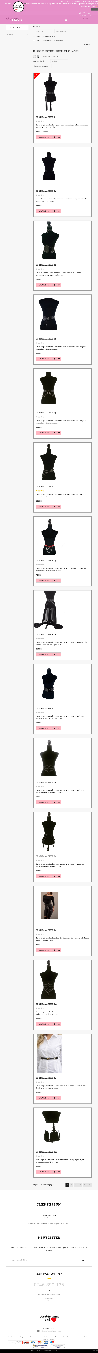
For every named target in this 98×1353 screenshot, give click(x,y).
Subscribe (83, 1260)
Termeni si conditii (74, 1337)
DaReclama (95, 1350)
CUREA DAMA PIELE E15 (46, 560)
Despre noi (23, 1337)
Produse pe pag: (41, 66)
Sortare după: (39, 61)
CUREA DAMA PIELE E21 (46, 1078)
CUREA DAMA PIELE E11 (46, 265)
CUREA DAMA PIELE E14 (46, 487)
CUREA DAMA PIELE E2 (46, 930)
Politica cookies (36, 1337)
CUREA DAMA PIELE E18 (46, 782)
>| (89, 1185)
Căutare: (36, 26)
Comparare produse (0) (50, 56)
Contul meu (12, 1337)
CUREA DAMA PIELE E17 (46, 708)
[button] (97, 6)
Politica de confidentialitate (54, 1337)
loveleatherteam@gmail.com (49, 1294)
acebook (49, 1299)
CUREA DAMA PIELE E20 (46, 1004)
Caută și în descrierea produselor (48, 40)
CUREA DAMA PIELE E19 (46, 856)
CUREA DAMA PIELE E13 (46, 413)
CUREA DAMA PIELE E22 (46, 1152)
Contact (52, 1339)
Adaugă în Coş (44, 137)
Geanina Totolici (50, 1215)
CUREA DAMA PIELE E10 (46, 191)
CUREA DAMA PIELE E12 (46, 339)
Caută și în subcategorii (44, 36)
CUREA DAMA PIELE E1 (45, 117)
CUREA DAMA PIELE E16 (46, 634)
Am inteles (94, 9)
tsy (49, 1301)
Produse (10, 35)
